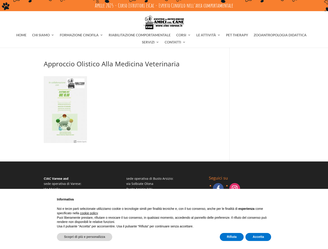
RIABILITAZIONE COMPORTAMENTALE (140, 35)
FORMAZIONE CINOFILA (79, 35)
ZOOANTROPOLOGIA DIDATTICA (280, 35)
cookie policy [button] (89, 213)
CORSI (181, 35)
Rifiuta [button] (232, 237)
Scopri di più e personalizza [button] (84, 237)
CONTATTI (173, 42)
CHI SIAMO (41, 35)
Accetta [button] (258, 237)
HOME (21, 35)
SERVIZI (148, 42)
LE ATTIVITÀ (206, 35)
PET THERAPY (237, 35)
